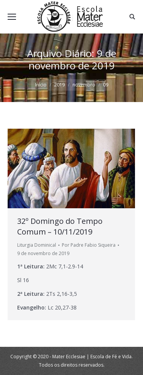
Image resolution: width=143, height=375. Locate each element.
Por (89, 245)
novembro (83, 84)
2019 (59, 84)
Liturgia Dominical (36, 245)
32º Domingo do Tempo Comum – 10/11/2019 (60, 226)
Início (41, 84)
